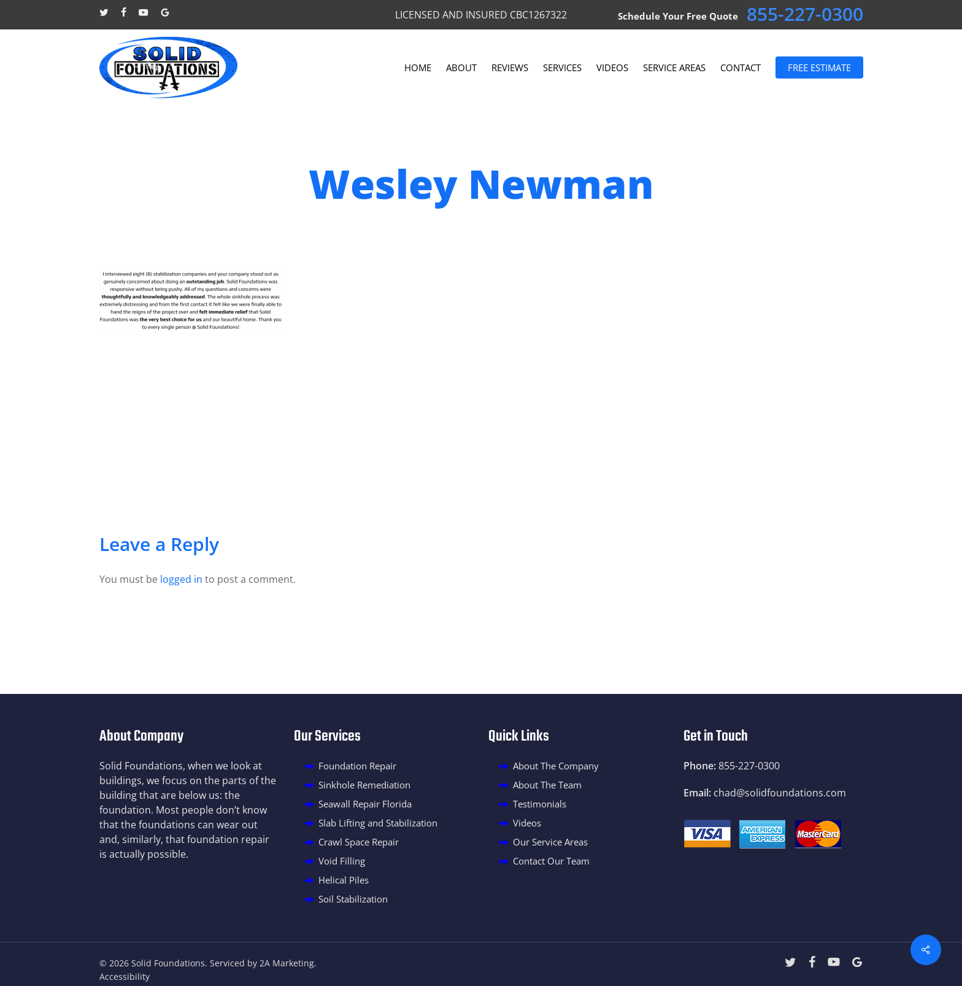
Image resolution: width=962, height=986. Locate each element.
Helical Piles (343, 880)
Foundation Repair (357, 766)
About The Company (556, 766)
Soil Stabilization (353, 899)
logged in (181, 579)
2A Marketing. (288, 963)
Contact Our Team (551, 861)
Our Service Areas (550, 842)
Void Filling (341, 861)
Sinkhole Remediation (364, 785)
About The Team (547, 785)
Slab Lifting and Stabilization (377, 823)
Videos (527, 823)
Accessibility (124, 976)
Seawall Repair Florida (365, 804)
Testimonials (539, 804)
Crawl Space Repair (358, 842)
